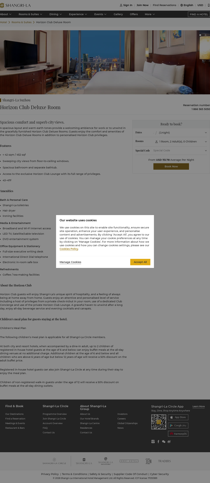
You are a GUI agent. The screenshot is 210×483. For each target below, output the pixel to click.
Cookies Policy (69, 248)
